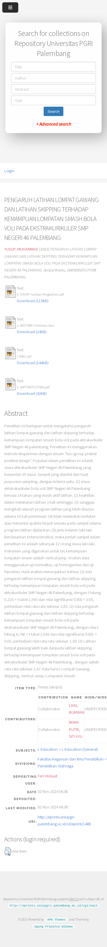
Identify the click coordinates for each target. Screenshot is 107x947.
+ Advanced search (53, 124)
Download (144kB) (33, 362)
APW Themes (56, 919)
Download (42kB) (32, 393)
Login (9, 170)
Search (53, 111)
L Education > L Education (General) (68, 749)
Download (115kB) (33, 300)
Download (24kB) (32, 331)
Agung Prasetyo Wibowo (53, 926)
